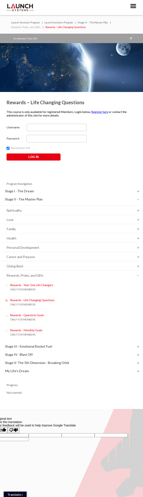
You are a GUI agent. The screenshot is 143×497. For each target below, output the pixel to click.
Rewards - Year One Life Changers (31, 285)
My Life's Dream (17, 371)
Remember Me (18, 148)
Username (13, 127)
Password (13, 138)
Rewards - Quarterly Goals (27, 315)
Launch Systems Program (25, 22)
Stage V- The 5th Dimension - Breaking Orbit (37, 363)
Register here (99, 112)
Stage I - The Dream (19, 191)
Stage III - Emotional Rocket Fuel (28, 346)
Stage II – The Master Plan (93, 22)
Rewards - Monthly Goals (26, 330)
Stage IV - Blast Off (19, 354)
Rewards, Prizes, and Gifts (26, 27)
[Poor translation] (14, 430)
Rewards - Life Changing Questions (32, 300)
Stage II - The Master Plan (24, 199)
